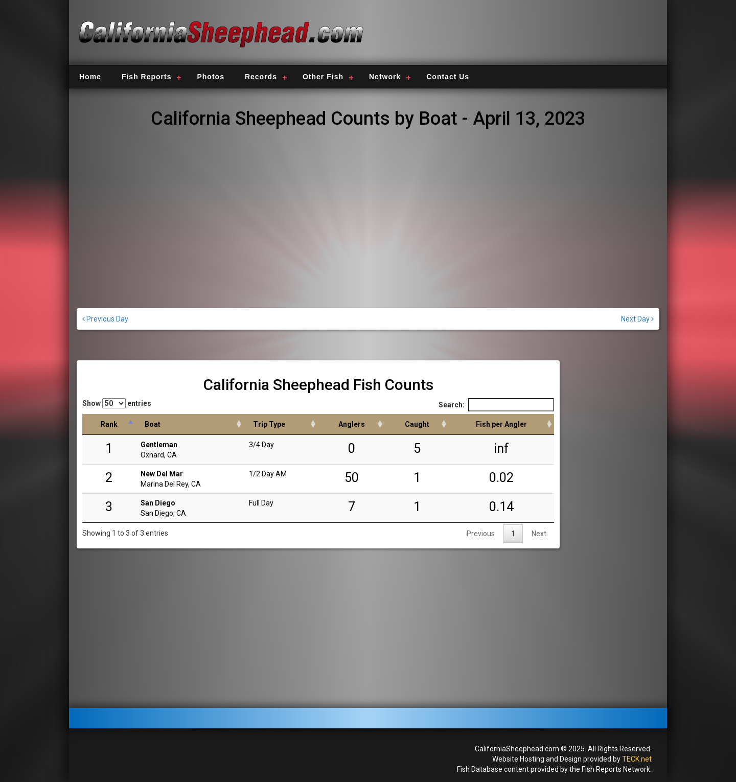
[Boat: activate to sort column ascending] (189, 424)
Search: (496, 404)
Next (539, 534)
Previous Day (105, 319)
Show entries (116, 403)
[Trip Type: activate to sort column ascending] (281, 424)
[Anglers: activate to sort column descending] (351, 424)
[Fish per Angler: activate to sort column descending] (501, 424)
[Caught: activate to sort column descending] (417, 424)
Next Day (637, 319)
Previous (481, 534)
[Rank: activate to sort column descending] (108, 424)
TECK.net (637, 759)
